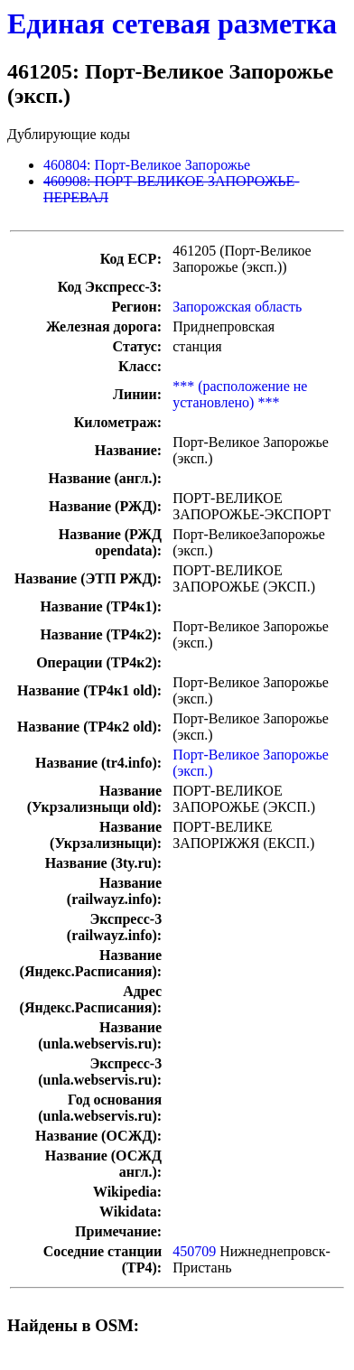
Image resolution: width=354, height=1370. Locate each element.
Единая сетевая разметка (172, 23)
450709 (194, 1251)
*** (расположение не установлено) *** (239, 394)
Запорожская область (237, 306)
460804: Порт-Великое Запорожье (146, 164)
